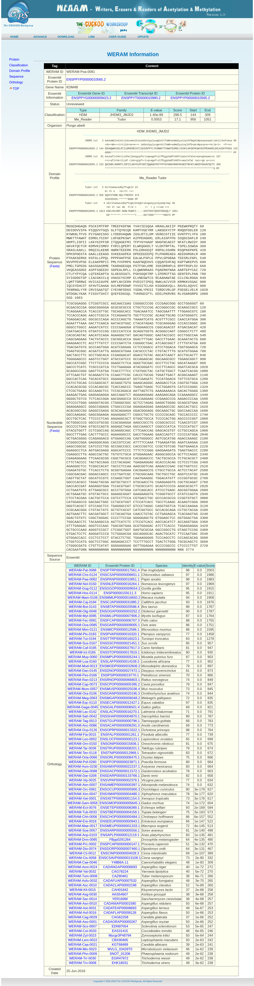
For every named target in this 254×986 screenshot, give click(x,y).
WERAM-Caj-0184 (83, 602)
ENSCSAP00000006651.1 (120, 575)
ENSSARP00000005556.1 (120, 830)
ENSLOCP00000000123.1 (120, 739)
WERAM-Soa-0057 (82, 830)
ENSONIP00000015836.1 (120, 744)
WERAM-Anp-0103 (82, 835)
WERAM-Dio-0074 (83, 849)
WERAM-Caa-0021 (82, 944)
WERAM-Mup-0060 (82, 657)
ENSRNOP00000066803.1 (120, 680)
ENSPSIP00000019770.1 (120, 675)
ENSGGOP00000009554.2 (120, 588)
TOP (16, 88)
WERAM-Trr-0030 (82, 958)
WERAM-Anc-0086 (82, 725)
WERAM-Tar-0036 (82, 748)
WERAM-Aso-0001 (82, 922)
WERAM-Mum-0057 (83, 689)
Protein (14, 59)
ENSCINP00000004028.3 (120, 853)
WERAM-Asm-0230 (82, 766)
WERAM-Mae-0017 (82, 826)
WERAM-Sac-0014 (82, 899)
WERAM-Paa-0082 (82, 579)
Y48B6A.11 (119, 862)
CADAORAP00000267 (120, 922)
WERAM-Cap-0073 (82, 684)
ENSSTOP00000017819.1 (120, 652)
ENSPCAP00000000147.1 (120, 844)
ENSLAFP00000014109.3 (120, 661)
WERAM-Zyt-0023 (82, 935)
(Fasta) (55, 266)
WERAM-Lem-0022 (82, 940)
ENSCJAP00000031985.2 (120, 602)
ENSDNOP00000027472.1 (120, 671)
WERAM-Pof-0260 (83, 762)
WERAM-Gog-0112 (82, 588)
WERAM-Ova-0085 (82, 625)
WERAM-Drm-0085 (82, 839)
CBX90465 (120, 940)
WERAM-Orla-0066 (82, 757)
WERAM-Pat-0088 (83, 570)
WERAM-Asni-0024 (82, 867)
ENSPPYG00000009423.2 (91, 98)
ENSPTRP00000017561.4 (120, 570)
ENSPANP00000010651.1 (120, 579)
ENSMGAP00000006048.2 (120, 698)
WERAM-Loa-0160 (82, 661)
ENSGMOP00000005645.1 (120, 803)
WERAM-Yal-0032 (82, 871)
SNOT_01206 (120, 954)
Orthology (16, 82)
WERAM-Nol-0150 (83, 584)
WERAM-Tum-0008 (82, 876)
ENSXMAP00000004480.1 (120, 794)
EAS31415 (120, 931)
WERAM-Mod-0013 (82, 666)
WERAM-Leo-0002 (82, 739)
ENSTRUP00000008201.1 (120, 748)
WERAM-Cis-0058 (82, 858)
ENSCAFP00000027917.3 (120, 648)
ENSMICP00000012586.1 (120, 629)
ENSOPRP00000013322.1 (120, 730)
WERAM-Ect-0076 (82, 808)
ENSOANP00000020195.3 (120, 693)
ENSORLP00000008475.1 (120, 757)
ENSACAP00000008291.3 (120, 725)
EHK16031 (120, 963)
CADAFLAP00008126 (120, 913)
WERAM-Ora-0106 (82, 693)
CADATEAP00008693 (120, 908)
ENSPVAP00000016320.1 (119, 634)
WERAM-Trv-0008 (82, 963)
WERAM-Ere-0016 (83, 821)
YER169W (120, 899)
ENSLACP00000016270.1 (120, 712)
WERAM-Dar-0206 (83, 776)
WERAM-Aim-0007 (82, 785)
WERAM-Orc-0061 (83, 789)
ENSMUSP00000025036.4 (120, 689)
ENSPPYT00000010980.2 (141, 98)
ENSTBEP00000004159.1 (120, 812)
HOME (14, 36)
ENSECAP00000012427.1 (120, 703)
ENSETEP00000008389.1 (120, 808)
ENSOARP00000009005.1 (120, 625)
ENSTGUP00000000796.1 (120, 721)
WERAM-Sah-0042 (82, 716)
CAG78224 (120, 871)
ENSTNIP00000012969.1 (120, 753)
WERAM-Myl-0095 (83, 616)
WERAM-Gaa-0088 (82, 771)
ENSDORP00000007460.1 (120, 849)
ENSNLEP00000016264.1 (120, 584)
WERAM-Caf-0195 (83, 648)
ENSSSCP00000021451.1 (120, 643)
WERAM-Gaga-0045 (82, 707)
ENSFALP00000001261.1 (120, 734)
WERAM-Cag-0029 (82, 917)
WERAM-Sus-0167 (82, 643)
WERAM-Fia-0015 (82, 734)
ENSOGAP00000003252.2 (120, 611)
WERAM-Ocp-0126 (82, 730)
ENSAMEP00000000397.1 (120, 785)
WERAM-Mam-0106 (83, 598)
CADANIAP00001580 (120, 903)
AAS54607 (120, 894)
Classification (18, 65)
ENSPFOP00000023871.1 (120, 762)
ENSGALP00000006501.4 (120, 707)
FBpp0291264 (119, 839)
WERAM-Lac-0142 (83, 712)
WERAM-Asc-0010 (82, 885)
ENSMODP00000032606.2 (120, 666)
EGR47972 (120, 958)
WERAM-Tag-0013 (83, 721)
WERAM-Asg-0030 (82, 894)
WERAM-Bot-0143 (83, 607)
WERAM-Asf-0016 (82, 913)
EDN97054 (120, 926)
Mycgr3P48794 (120, 935)
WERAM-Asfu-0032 (82, 881)
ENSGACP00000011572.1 (120, 771)
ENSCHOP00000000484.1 (120, 817)
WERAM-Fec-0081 (82, 620)
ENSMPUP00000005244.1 (120, 657)
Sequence (16, 76)
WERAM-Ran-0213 (82, 680)
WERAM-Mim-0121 (82, 629)
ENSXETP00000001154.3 (120, 798)
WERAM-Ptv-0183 (82, 634)
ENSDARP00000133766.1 (120, 776)
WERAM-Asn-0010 (82, 903)
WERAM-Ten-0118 (83, 753)
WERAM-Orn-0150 (82, 744)
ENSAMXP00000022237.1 (120, 766)
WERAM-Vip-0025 (82, 780)
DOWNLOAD (66, 36)
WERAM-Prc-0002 (83, 844)
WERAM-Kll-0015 (82, 890)
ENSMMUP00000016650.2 (120, 598)
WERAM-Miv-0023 (83, 949)
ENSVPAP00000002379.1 (119, 780)
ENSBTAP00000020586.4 (120, 607)
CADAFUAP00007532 (120, 881)
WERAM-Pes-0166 (82, 675)
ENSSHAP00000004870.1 (120, 716)
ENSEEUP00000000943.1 (120, 821)
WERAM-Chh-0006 (82, 817)
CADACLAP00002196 (119, 885)
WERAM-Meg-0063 (82, 698)
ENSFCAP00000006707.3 (120, 620)
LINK (91, 36)
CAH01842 (120, 890)
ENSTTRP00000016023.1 (120, 639)
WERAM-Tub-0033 (82, 812)
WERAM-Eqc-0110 (82, 703)
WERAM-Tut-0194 (82, 639)
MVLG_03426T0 (119, 949)
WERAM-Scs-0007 (82, 926)
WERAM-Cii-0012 (82, 853)
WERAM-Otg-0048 (83, 611)
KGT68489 (120, 944)
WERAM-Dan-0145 (82, 671)
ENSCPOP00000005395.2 (120, 684)
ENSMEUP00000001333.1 (120, 826)
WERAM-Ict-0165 (83, 652)
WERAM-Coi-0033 (83, 931)
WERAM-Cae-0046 (82, 862)
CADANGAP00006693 (120, 867)
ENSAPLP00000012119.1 (120, 835)
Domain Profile (19, 70)
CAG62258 (120, 917)
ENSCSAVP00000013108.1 (120, 858)
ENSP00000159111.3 (120, 593)
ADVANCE (40, 36)
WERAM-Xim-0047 (82, 794)
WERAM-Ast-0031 (82, 908)
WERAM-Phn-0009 (82, 954)
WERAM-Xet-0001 (83, 798)
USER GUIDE (117, 36)
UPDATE (143, 36)
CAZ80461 (120, 876)
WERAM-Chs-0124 (82, 575)
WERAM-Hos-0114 (82, 593)
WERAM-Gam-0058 (83, 803)
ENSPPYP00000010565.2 (86, 79)
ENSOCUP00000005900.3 (120, 789)
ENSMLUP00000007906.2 (120, 616)
